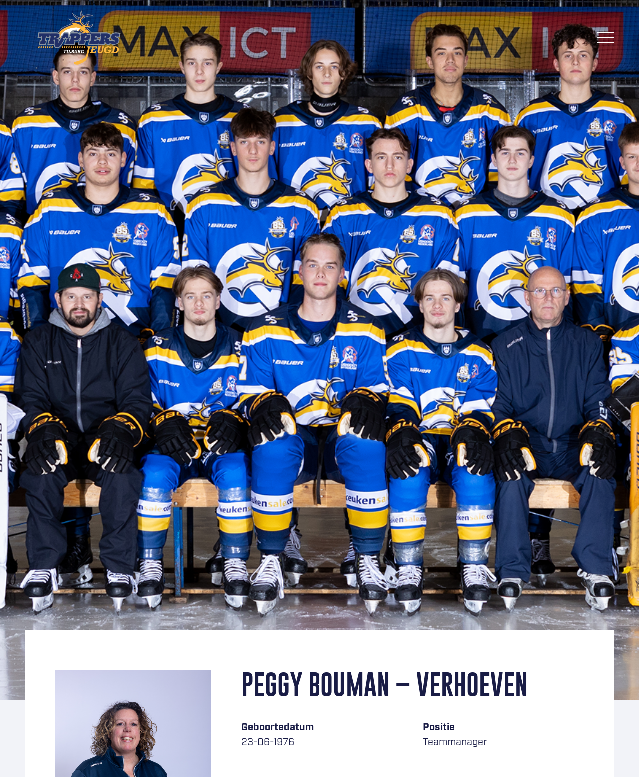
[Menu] (605, 37)
